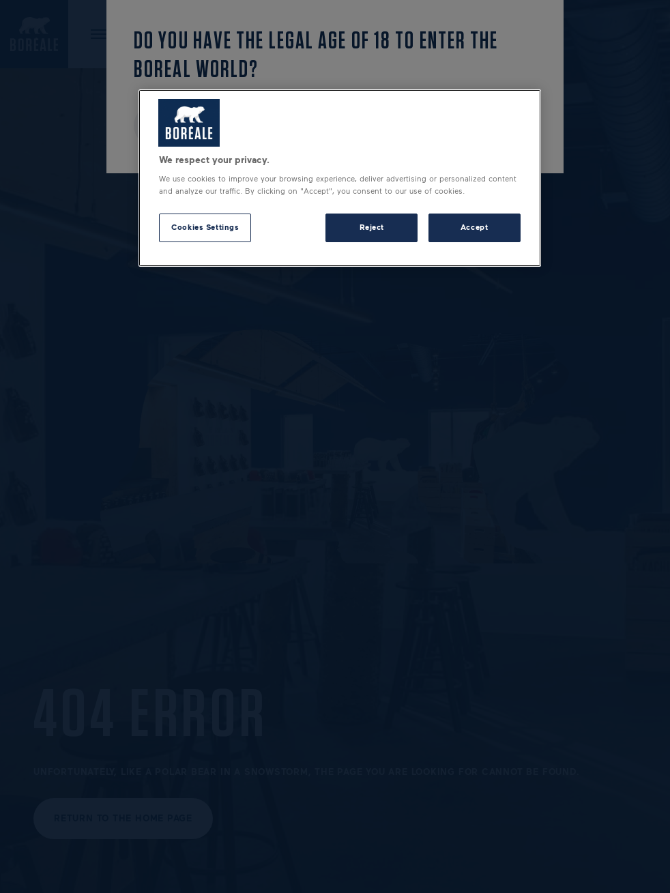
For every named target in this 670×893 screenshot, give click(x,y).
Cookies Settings (205, 227)
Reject (372, 227)
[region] (339, 178)
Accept (474, 227)
